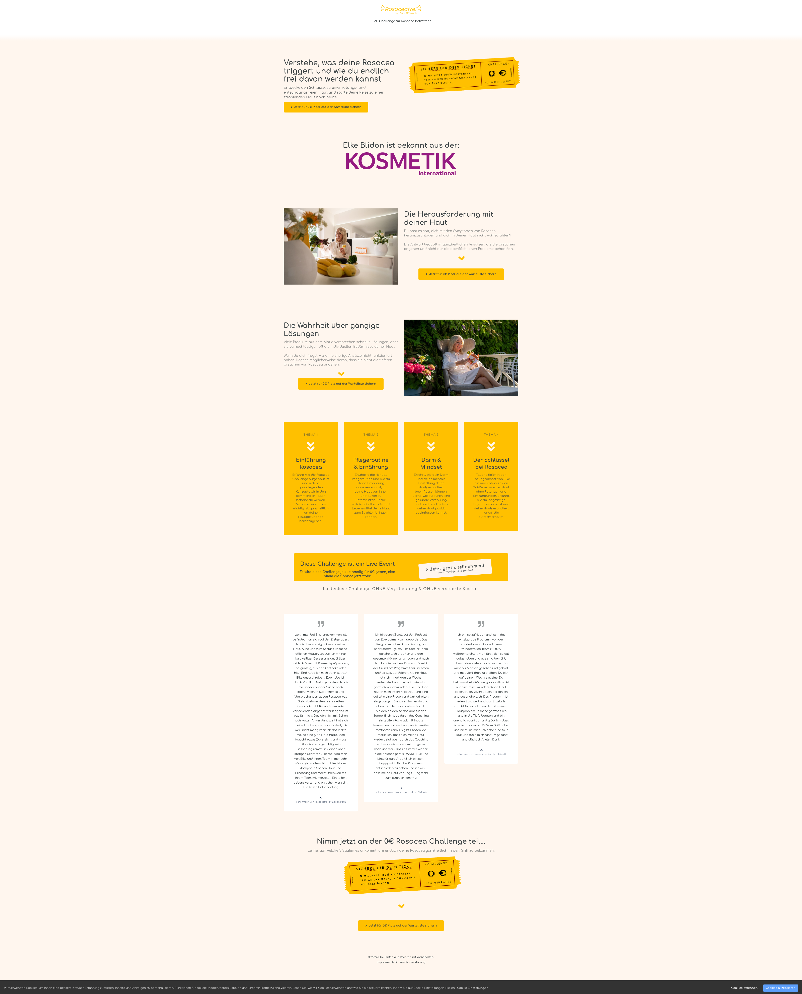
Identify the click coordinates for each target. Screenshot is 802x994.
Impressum (384, 962)
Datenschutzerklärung (410, 962)
